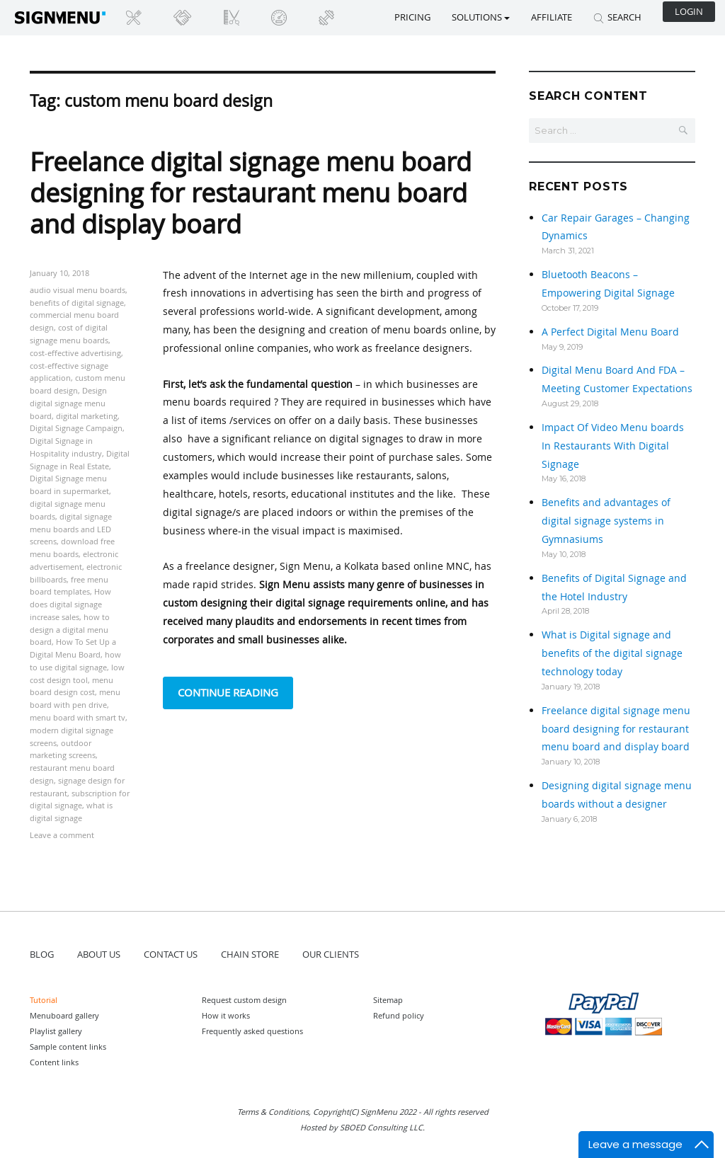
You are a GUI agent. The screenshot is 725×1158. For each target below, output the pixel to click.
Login (689, 11)
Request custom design (244, 999)
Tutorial (43, 999)
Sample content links (68, 1046)
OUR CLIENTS (330, 954)
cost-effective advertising (75, 353)
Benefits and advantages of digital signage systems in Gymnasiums (606, 520)
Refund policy (398, 1015)
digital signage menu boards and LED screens (71, 529)
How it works (226, 1015)
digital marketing (87, 416)
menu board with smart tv (77, 717)
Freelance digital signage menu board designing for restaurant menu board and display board (251, 192)
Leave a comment (62, 835)
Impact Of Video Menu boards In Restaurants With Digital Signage (613, 445)
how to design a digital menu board (70, 630)
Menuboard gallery (64, 1015)
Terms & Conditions (273, 1111)
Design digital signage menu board (68, 403)
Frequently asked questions (252, 1031)
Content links (54, 1062)
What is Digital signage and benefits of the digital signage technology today (612, 653)
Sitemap (388, 999)
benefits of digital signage (77, 302)
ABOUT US (98, 954)
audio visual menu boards (77, 290)
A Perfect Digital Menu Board (610, 331)
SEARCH (617, 17)
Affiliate (551, 17)
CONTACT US (171, 954)
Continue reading (235, 691)
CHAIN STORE (250, 954)
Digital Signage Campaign (76, 428)
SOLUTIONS (481, 17)
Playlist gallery (56, 1031)
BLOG (42, 954)
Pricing (412, 17)
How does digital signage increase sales (70, 604)
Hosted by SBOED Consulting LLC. (362, 1127)
